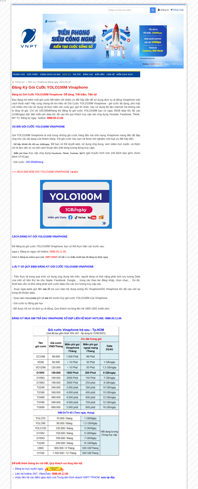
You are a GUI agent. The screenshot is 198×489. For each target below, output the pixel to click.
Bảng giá (88, 74)
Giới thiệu (32, 74)
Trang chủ (19, 74)
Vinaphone (42, 82)
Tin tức (77, 74)
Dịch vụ (66, 74)
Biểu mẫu (100, 74)
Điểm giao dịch (125, 74)
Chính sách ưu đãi (50, 74)
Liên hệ (110, 74)
